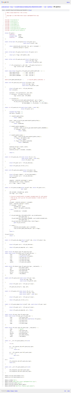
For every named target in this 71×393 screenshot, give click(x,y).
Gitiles (8, 391)
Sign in (68, 2)
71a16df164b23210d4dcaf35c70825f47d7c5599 (28, 7)
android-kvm (5, 7)
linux (11, 7)
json (68, 390)
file (30, 10)
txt (65, 390)
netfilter (49, 7)
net (45, 7)
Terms (16, 391)
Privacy (12, 391)
